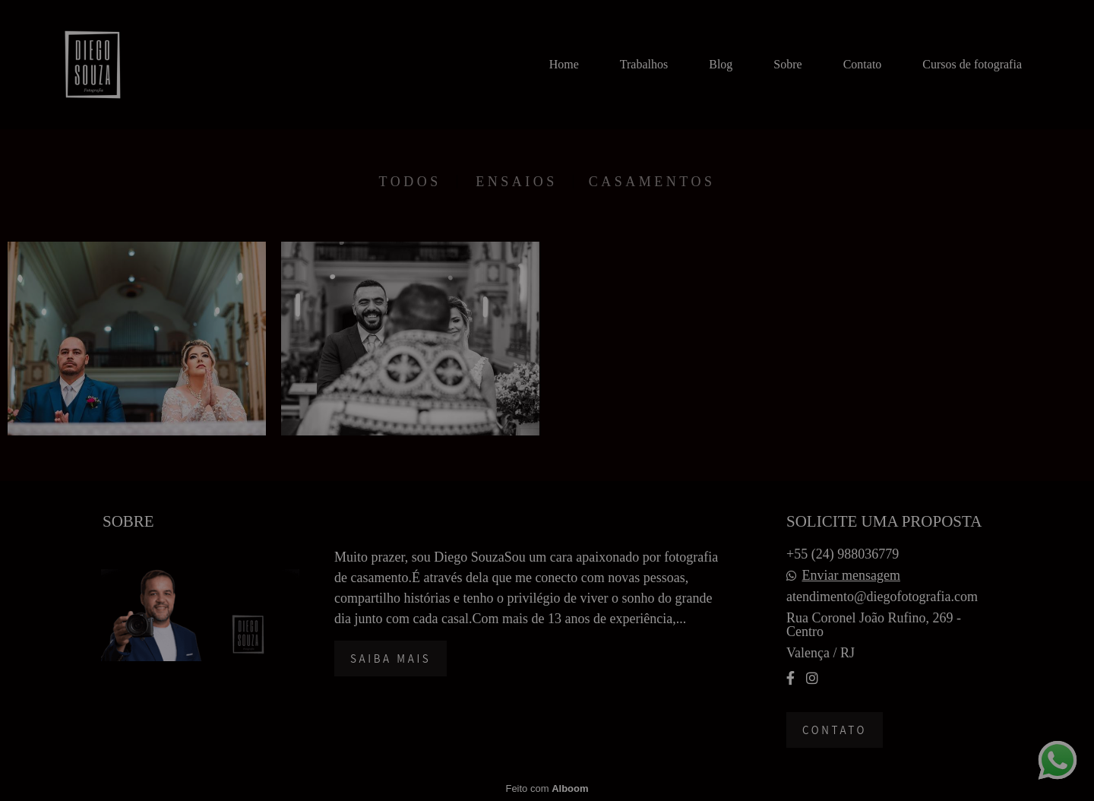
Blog (720, 64)
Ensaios (517, 181)
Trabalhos (644, 64)
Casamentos (652, 181)
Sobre (787, 64)
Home (564, 64)
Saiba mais (390, 658)
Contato (862, 64)
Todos (410, 181)
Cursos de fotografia (972, 64)
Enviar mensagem (851, 575)
